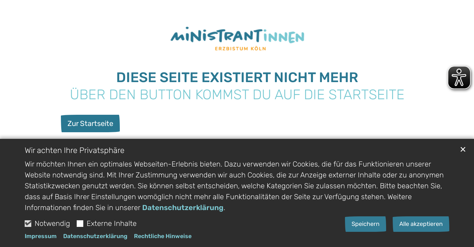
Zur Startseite (90, 123)
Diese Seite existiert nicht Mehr (237, 77)
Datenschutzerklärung (183, 208)
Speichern (366, 225)
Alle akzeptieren (421, 225)
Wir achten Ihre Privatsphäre (74, 151)
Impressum (41, 237)
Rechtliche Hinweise (163, 237)
